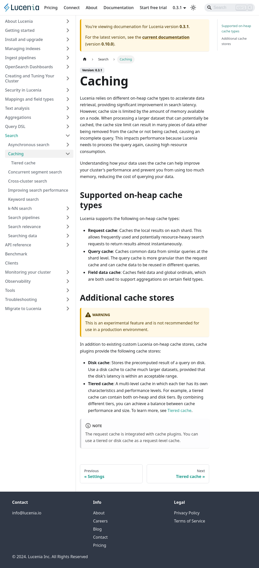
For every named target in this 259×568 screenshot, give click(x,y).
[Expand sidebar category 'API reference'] (67, 245)
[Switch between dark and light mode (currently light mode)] (193, 8)
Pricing (51, 7)
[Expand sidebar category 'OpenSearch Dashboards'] (67, 67)
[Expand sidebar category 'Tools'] (67, 290)
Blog (97, 529)
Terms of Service (189, 521)
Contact (100, 537)
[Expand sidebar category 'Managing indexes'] (67, 49)
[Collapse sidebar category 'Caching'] (67, 154)
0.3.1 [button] (177, 7)
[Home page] (85, 59)
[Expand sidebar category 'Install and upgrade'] (67, 39)
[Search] (229, 8)
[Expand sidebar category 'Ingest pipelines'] (67, 58)
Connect (72, 7)
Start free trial (153, 7)
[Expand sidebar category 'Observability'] (67, 281)
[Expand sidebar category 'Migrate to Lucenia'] (67, 308)
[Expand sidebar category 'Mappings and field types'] (67, 99)
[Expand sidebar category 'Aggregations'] (67, 117)
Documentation (118, 7)
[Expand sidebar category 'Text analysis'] (67, 108)
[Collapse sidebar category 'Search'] (67, 136)
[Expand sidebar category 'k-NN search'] (67, 208)
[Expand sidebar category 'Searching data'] (67, 236)
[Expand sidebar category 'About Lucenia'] (67, 21)
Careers (100, 521)
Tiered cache (179, 410)
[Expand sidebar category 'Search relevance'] (67, 227)
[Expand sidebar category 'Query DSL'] (67, 126)
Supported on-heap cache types (236, 28)
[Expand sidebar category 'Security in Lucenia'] (67, 90)
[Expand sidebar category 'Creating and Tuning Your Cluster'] (67, 78)
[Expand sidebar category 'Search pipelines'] (67, 217)
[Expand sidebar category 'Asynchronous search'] (67, 145)
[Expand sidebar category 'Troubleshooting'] (67, 299)
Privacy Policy (187, 513)
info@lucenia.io (26, 513)
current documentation (165, 37)
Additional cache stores (234, 41)
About (91, 7)
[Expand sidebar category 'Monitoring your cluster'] (67, 272)
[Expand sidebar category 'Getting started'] (67, 30)
